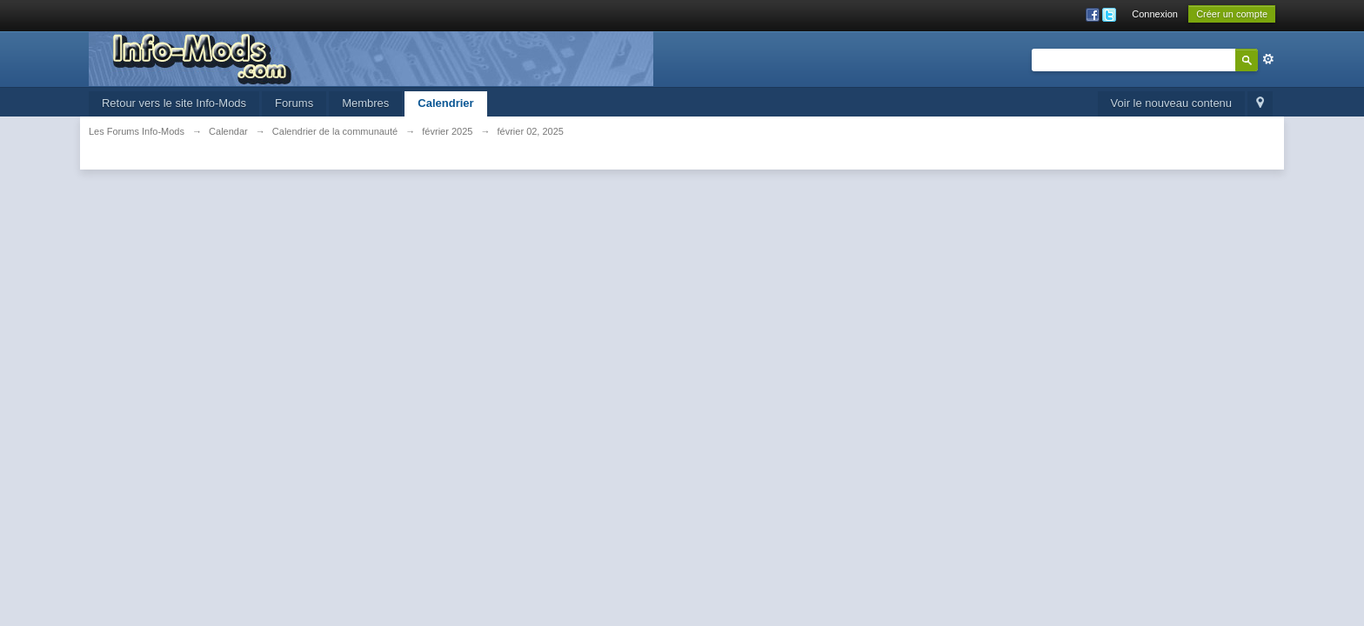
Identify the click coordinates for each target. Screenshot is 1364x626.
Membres (365, 103)
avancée (1268, 59)
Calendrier (445, 103)
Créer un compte (1231, 14)
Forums (294, 103)
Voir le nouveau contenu (1172, 103)
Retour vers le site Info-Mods (174, 103)
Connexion (1155, 14)
